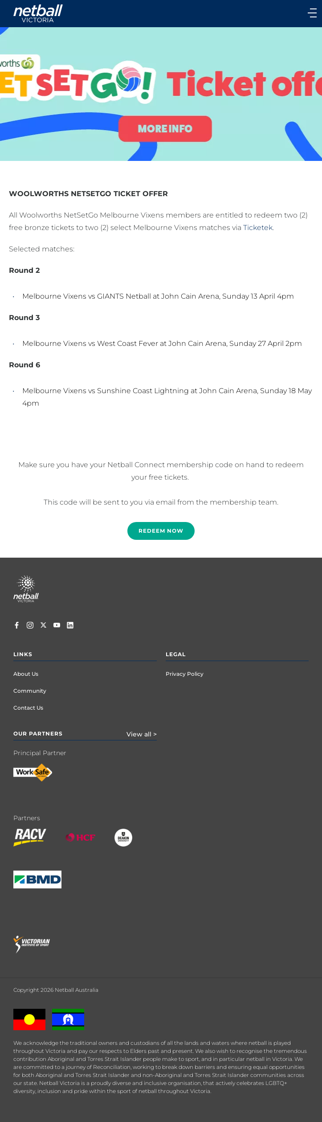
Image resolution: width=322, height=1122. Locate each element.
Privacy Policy (185, 673)
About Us (25, 673)
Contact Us (28, 707)
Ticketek (258, 227)
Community (29, 690)
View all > (141, 734)
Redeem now (161, 530)
